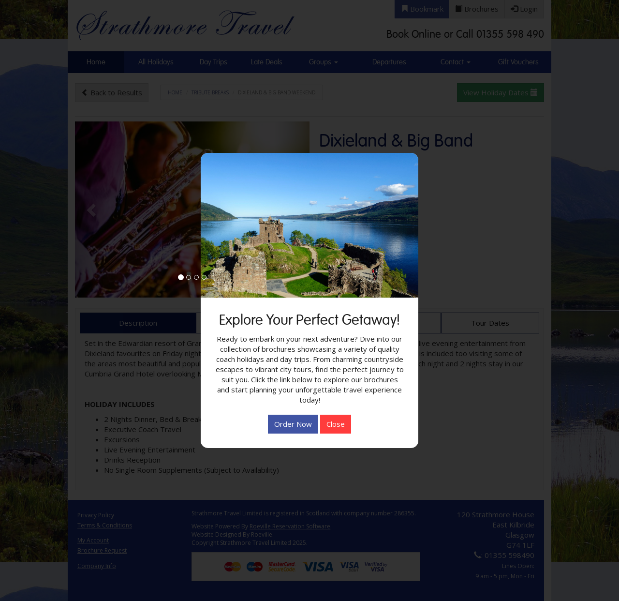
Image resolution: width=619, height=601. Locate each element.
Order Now (293, 424)
